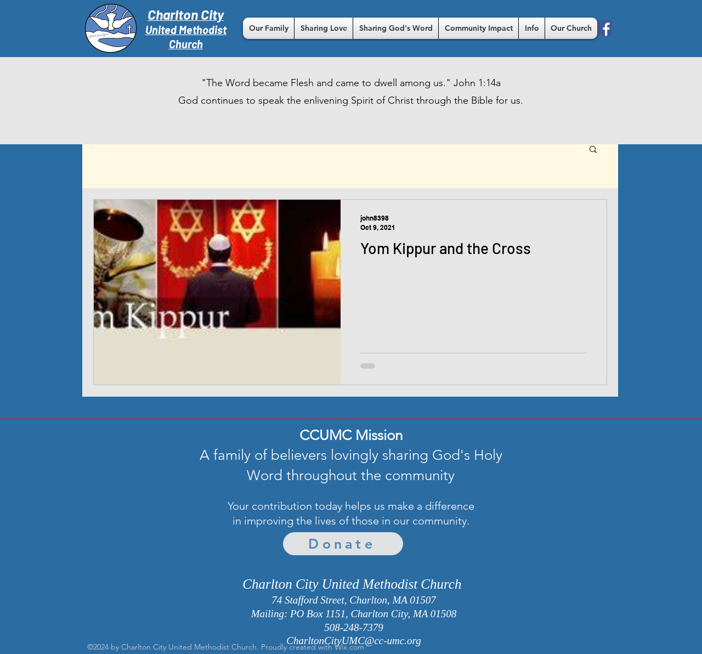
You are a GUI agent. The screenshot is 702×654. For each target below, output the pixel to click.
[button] (268, 28)
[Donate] (343, 543)
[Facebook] (604, 28)
